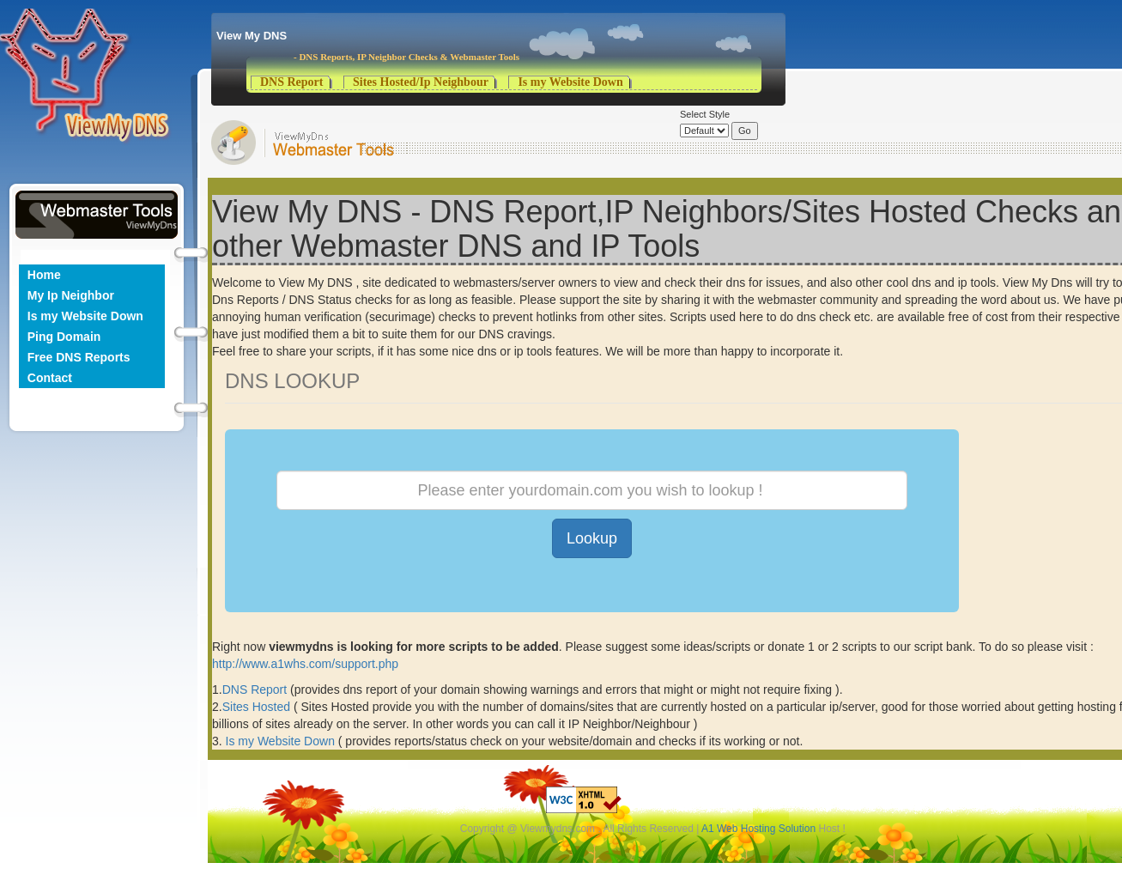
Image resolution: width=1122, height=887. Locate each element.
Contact (49, 378)
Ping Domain (64, 336)
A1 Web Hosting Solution (758, 829)
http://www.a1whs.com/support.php (305, 664)
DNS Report (292, 82)
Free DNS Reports (78, 357)
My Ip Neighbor (70, 295)
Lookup (592, 538)
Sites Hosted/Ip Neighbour (420, 82)
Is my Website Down (570, 82)
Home (44, 275)
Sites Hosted (258, 707)
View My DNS (251, 35)
